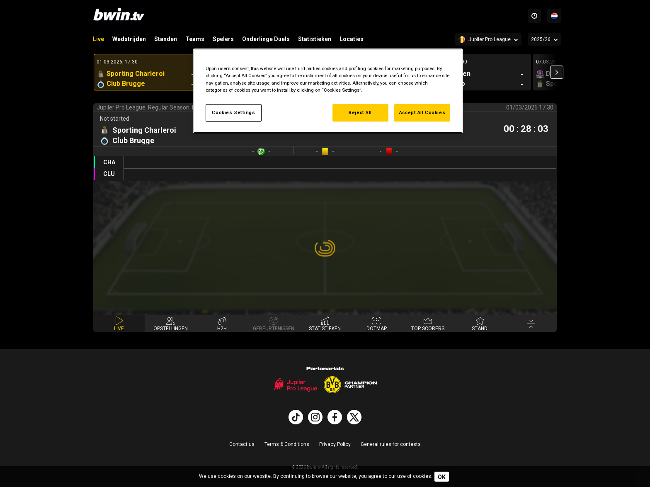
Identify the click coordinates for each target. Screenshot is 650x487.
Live (98, 39)
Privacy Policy (335, 444)
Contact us (242, 444)
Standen (165, 39)
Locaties (352, 39)
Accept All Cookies (422, 112)
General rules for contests (391, 444)
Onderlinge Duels (266, 39)
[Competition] (488, 39)
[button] (556, 72)
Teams (194, 39)
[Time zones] (534, 16)
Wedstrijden (129, 39)
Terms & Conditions (286, 444)
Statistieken (314, 39)
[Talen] (554, 16)
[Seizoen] (544, 39)
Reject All (360, 112)
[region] (328, 91)
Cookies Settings (233, 112)
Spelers (223, 39)
